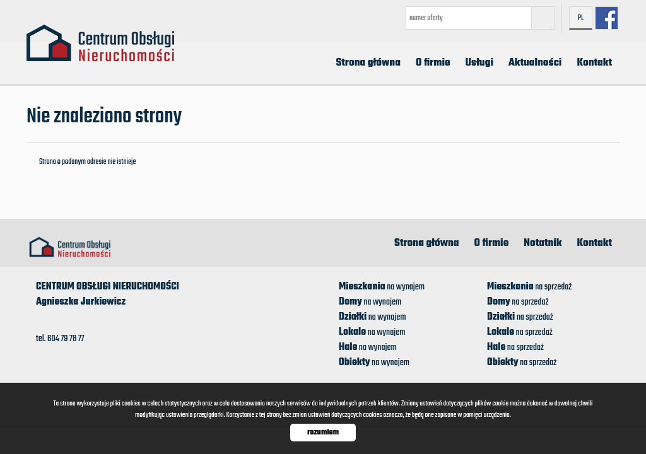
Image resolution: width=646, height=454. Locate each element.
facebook (606, 18)
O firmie (433, 63)
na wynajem (382, 286)
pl (581, 18)
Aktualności (534, 63)
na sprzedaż (529, 286)
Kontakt (594, 63)
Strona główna (368, 63)
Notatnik (542, 243)
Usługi (479, 63)
